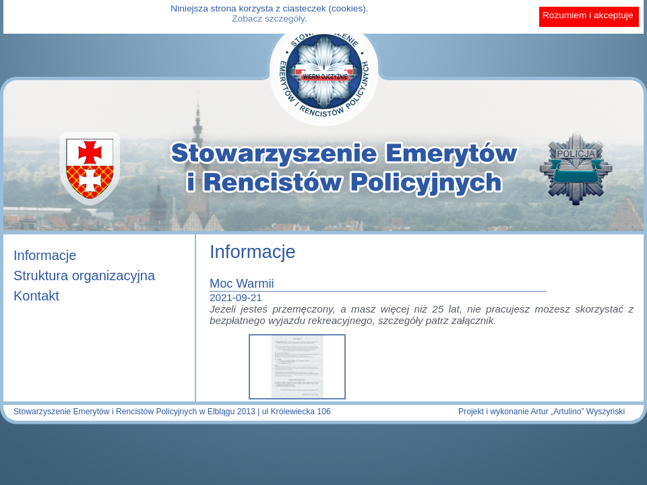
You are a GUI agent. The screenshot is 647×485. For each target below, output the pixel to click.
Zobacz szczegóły (268, 18)
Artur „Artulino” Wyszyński (577, 411)
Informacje (44, 255)
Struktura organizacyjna (84, 275)
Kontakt (36, 295)
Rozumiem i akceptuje (588, 15)
